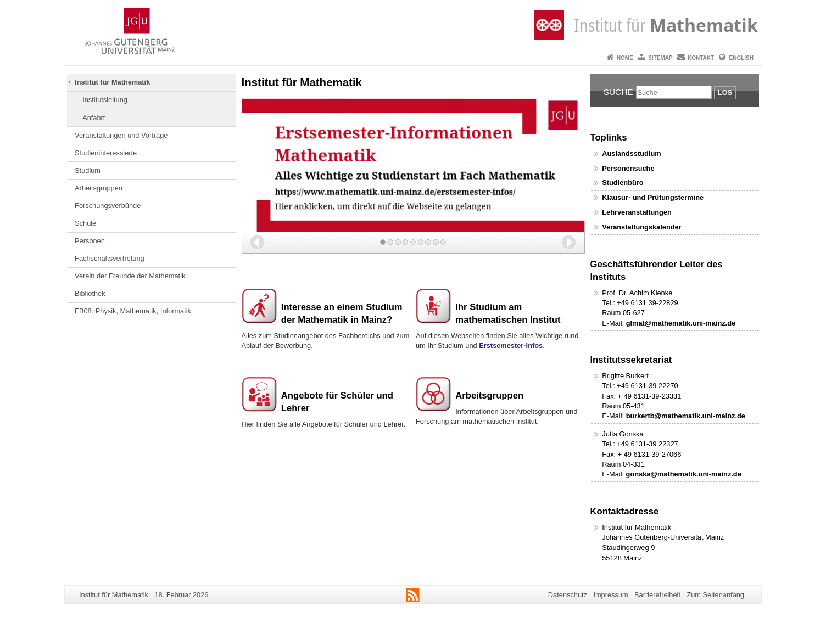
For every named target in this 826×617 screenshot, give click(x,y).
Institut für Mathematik (112, 82)
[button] (257, 242)
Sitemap (660, 58)
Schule (85, 223)
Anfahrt (93, 118)
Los (725, 92)
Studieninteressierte (106, 153)
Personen (90, 241)
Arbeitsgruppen (98, 188)
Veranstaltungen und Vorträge (121, 135)
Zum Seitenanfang (715, 595)
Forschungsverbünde (108, 205)
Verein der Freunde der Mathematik (130, 276)
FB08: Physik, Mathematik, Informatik (133, 311)
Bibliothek (90, 293)
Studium (88, 170)
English (741, 58)
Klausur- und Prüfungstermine (653, 197)
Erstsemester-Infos (511, 345)
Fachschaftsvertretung (109, 258)
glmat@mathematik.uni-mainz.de (681, 323)
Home (625, 58)
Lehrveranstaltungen (637, 212)
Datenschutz (567, 595)
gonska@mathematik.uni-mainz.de (683, 474)
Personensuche (628, 168)
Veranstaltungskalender (641, 227)
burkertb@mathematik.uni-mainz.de (685, 416)
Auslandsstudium (631, 153)
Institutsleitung (104, 100)
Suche (618, 92)
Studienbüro (622, 182)
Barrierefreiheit (657, 595)
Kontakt (701, 58)
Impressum (610, 595)
